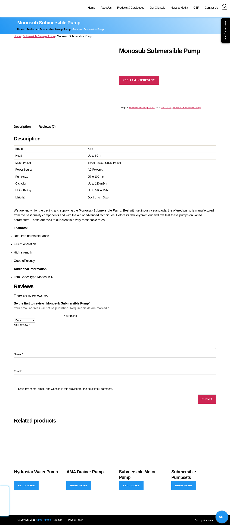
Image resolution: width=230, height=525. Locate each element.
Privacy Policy (77, 519)
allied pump (166, 107)
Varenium (208, 520)
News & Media (179, 7)
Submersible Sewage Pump (55, 29)
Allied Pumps (43, 519)
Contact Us (211, 7)
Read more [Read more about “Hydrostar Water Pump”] (26, 485)
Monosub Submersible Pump (187, 107)
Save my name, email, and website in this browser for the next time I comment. (65, 388)
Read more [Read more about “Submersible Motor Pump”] (131, 485)
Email (18, 371)
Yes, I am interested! (139, 80)
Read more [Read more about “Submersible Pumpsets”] (183, 485)
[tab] (22, 126)
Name (18, 354)
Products (32, 29)
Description (22, 126)
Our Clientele (157, 7)
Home (91, 7)
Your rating (70, 315)
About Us (106, 7)
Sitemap (58, 519)
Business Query (225, 31)
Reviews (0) (47, 126)
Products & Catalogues (130, 7)
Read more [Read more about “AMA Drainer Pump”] (78, 485)
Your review (22, 324)
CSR (196, 7)
